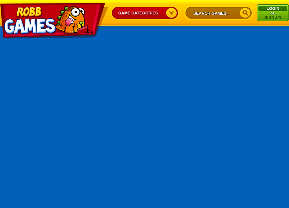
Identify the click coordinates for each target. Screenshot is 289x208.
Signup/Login (273, 12)
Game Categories (145, 13)
